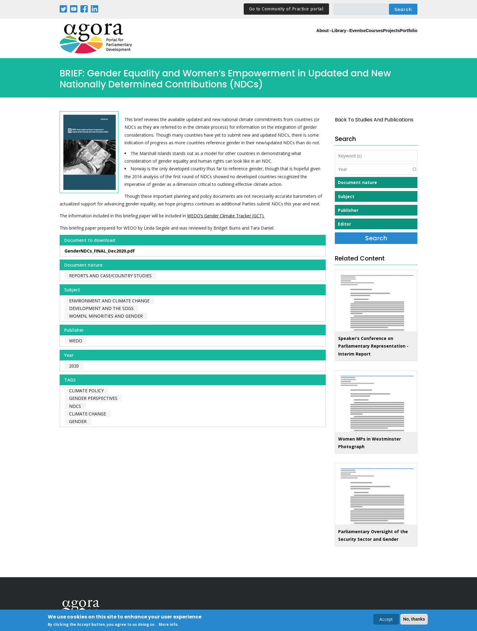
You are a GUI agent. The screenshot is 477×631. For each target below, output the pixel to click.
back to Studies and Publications (374, 119)
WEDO (75, 341)
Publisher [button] (348, 210)
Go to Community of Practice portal (286, 9)
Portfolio (404, 38)
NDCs (75, 406)
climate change (87, 414)
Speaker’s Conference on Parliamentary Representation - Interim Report (373, 345)
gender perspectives (93, 398)
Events (328, 38)
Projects (379, 38)
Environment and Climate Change (109, 301)
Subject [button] (346, 196)
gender (78, 421)
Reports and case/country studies (110, 276)
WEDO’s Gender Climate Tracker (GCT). (225, 216)
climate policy (86, 390)
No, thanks (414, 619)
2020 (74, 366)
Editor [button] (344, 224)
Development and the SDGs (101, 308)
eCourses (353, 38)
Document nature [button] (357, 182)
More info (168, 625)
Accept (386, 619)
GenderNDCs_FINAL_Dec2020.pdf (100, 251)
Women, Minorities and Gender (106, 316)
